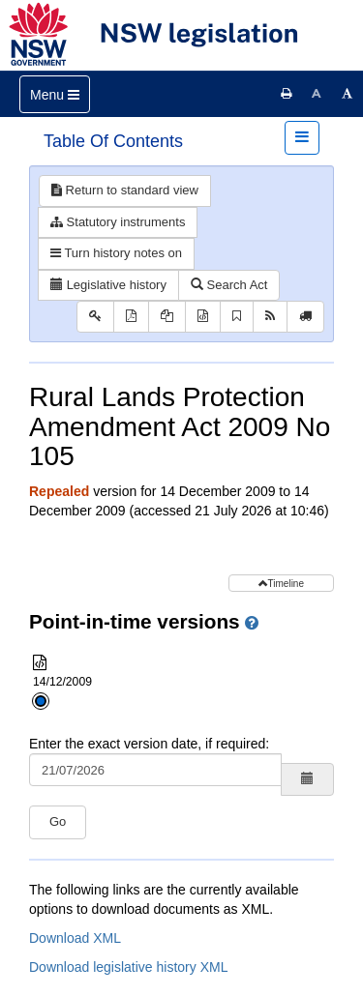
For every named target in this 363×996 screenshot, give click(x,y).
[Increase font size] (347, 94)
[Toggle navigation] (54, 94)
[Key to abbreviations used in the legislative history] (95, 317)
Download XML (75, 938)
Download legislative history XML (128, 967)
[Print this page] (286, 94)
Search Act (229, 285)
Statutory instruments (117, 222)
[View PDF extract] (167, 317)
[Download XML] (203, 317)
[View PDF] (131, 317)
